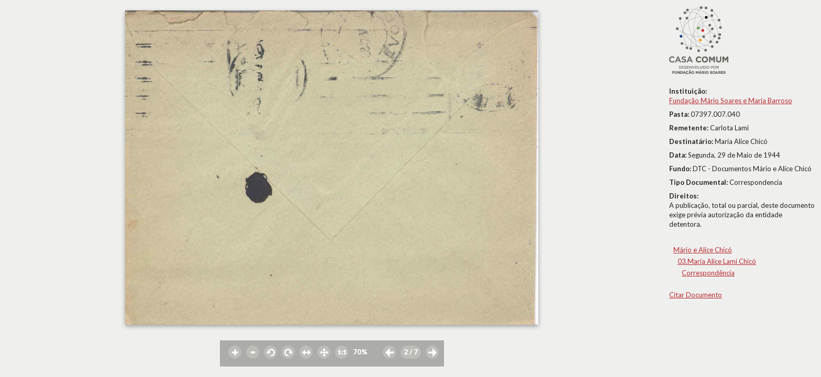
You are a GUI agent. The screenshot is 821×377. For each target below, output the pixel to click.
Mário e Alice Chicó (702, 250)
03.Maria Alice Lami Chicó (717, 261)
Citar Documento (695, 295)
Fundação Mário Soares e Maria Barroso (730, 100)
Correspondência (708, 273)
